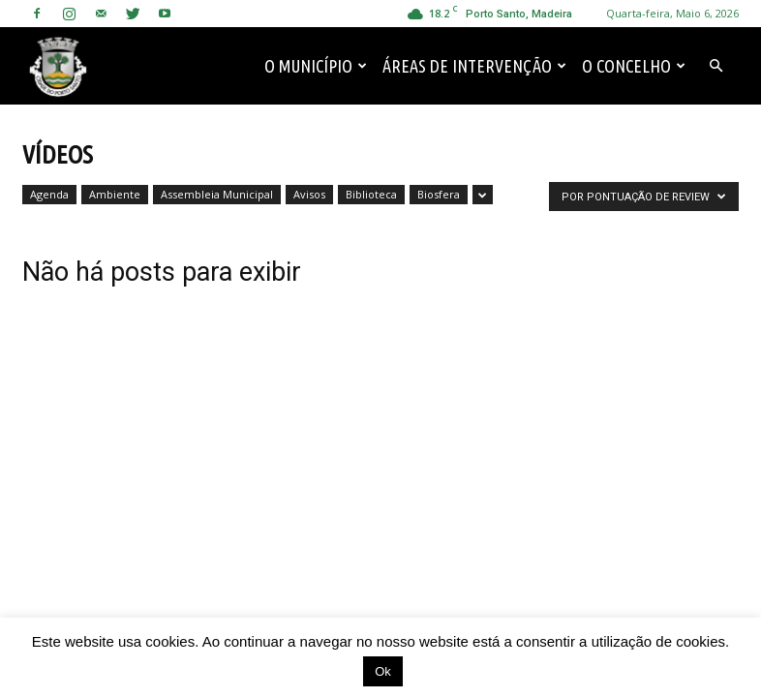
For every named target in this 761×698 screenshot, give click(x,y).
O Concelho (633, 66)
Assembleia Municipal (217, 194)
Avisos (309, 194)
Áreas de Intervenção (474, 66)
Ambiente (114, 194)
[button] (715, 66)
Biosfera (438, 194)
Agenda (49, 194)
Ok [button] (383, 671)
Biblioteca (371, 194)
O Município (315, 66)
